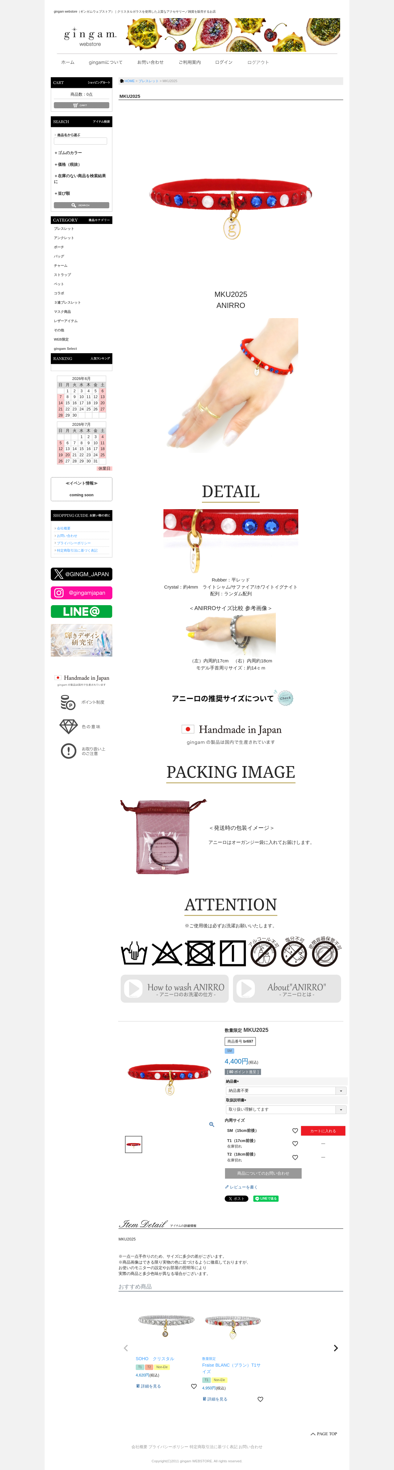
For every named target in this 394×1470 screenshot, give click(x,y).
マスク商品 (62, 312)
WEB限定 (61, 339)
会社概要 (63, 528)
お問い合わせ (67, 535)
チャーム (60, 265)
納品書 (233, 1081)
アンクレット (64, 238)
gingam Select (65, 348)
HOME (130, 81)
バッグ (59, 256)
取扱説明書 (237, 1100)
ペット (59, 284)
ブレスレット (64, 228)
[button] (126, 1348)
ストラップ (62, 275)
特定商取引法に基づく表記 (77, 550)
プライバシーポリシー (74, 543)
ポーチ (59, 247)
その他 (59, 330)
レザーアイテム (66, 321)
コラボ (59, 293)
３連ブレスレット (67, 302)
